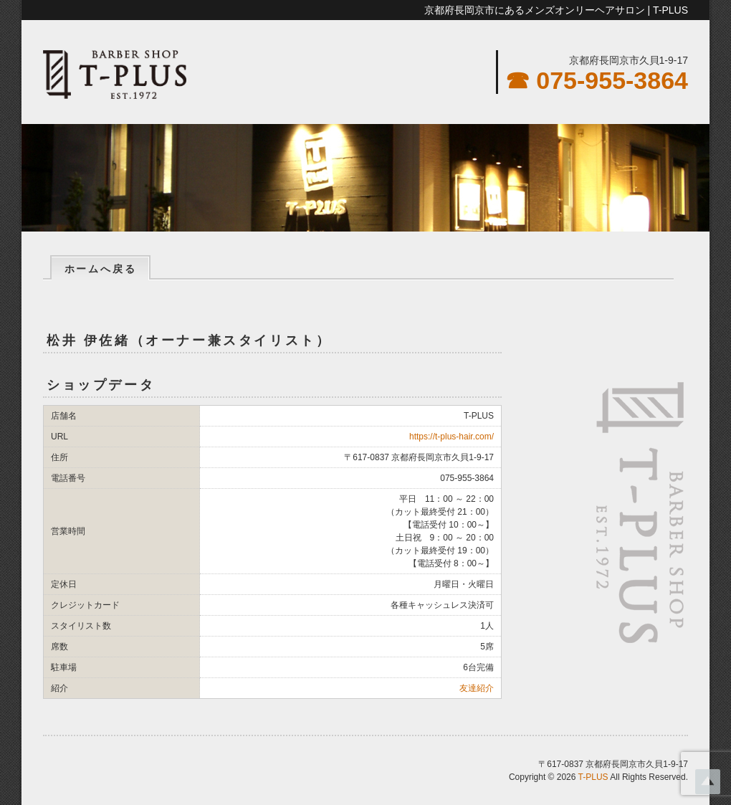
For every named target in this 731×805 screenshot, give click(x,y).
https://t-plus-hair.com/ (451, 437)
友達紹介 (476, 688)
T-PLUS (593, 777)
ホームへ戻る (100, 269)
